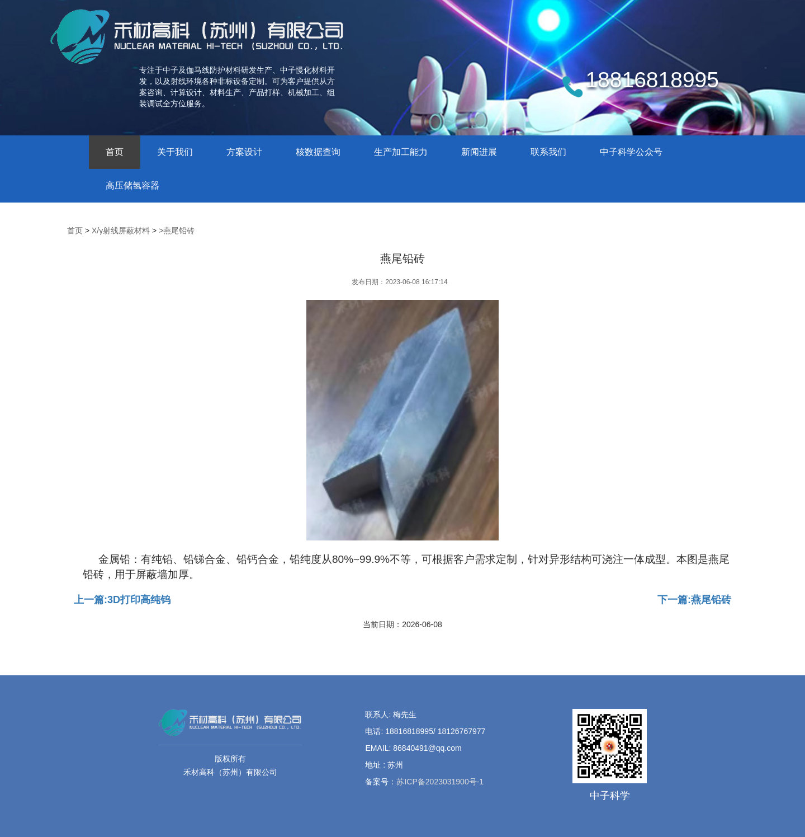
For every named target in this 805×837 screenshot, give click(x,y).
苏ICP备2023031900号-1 (440, 781)
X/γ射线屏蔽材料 (121, 230)
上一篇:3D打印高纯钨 (122, 599)
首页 (115, 152)
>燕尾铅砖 (177, 230)
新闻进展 (479, 152)
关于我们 (175, 152)
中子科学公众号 (631, 152)
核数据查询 (318, 152)
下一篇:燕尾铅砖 (694, 599)
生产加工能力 (401, 152)
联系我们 (548, 152)
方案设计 (244, 152)
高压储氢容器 (132, 185)
